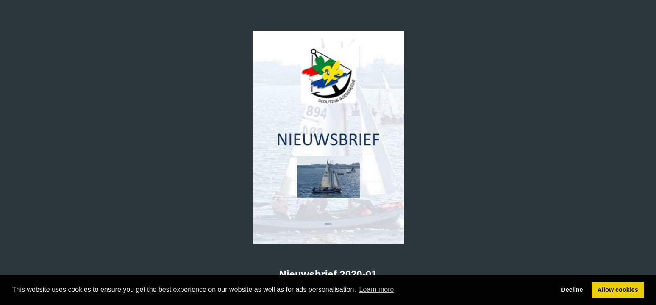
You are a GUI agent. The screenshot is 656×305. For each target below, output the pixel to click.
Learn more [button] (376, 289)
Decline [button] (572, 289)
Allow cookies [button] (618, 289)
